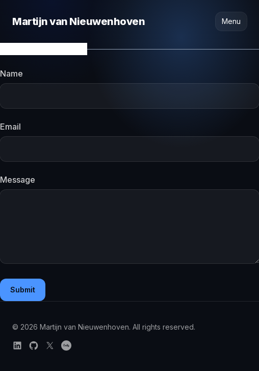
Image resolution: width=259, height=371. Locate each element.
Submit (22, 289)
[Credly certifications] (66, 345)
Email (10, 126)
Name (11, 73)
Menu (231, 21)
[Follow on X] (50, 345)
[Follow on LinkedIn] (17, 345)
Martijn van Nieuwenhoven (78, 21)
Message (17, 180)
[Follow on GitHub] (34, 345)
